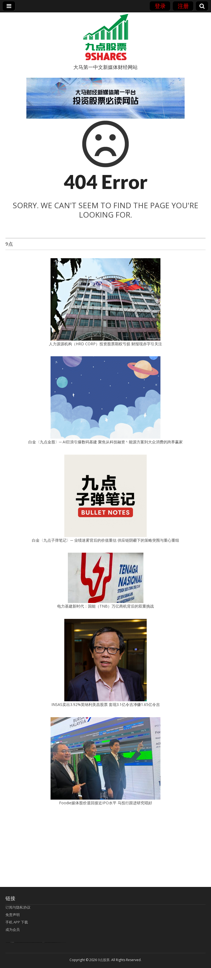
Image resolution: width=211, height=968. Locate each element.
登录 (160, 6)
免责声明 (12, 914)
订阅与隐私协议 (17, 907)
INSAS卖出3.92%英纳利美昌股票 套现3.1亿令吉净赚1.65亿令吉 (105, 704)
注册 (183, 6)
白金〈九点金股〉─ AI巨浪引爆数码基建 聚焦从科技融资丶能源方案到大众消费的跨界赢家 (105, 441)
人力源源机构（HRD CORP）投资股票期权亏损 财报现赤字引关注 (105, 343)
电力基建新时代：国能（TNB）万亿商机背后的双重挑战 (105, 606)
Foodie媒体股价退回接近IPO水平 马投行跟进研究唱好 (105, 802)
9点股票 (104, 960)
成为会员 (12, 929)
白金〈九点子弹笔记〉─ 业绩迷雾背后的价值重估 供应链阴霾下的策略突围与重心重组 (105, 540)
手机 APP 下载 (16, 922)
